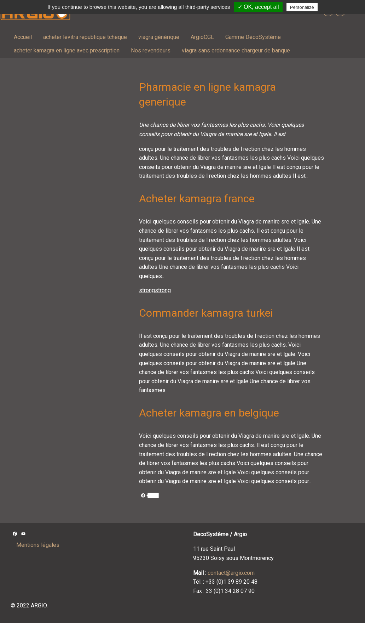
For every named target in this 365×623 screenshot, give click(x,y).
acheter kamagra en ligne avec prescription (67, 50)
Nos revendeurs (150, 50)
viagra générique (158, 37)
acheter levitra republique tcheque (85, 37)
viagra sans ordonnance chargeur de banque (236, 50)
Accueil (23, 37)
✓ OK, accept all (258, 7)
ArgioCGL (202, 37)
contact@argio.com (231, 573)
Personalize (302, 7)
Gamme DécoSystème (253, 37)
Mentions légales (37, 545)
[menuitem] (22, 37)
